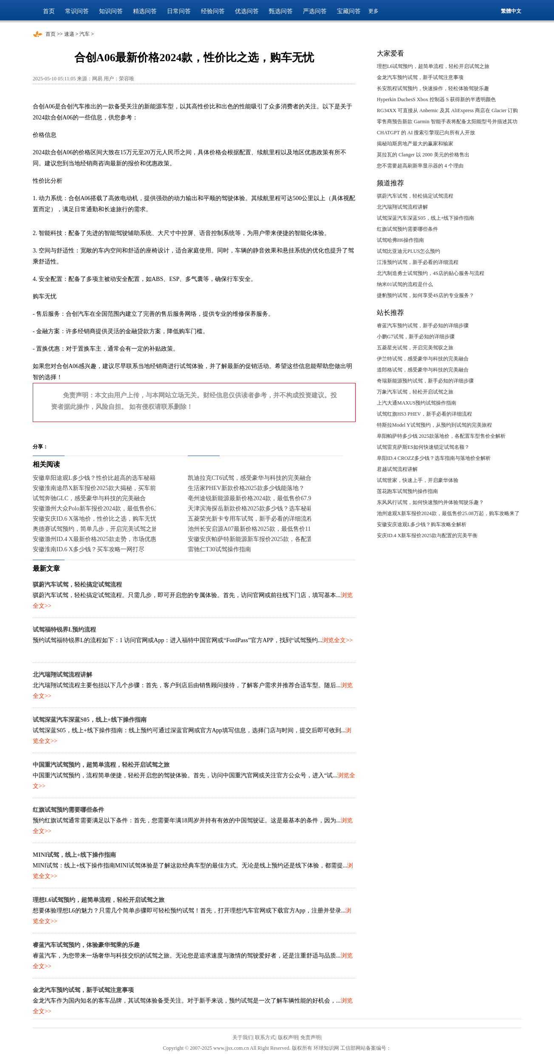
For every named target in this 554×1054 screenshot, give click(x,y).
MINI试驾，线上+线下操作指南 (74, 855)
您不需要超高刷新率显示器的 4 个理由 (420, 166)
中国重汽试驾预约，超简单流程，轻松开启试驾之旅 (101, 765)
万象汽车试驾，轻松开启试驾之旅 (415, 392)
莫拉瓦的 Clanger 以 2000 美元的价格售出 (423, 155)
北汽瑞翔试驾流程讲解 (62, 675)
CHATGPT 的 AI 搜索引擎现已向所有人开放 (426, 133)
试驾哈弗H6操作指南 (400, 240)
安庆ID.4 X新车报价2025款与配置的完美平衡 (427, 535)
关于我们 (242, 1037)
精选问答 (145, 11)
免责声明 (310, 1037)
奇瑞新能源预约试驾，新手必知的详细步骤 (425, 381)
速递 (69, 34)
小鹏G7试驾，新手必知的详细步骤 (416, 337)
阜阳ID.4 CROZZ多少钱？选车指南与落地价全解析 (434, 458)
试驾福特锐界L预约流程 (64, 629)
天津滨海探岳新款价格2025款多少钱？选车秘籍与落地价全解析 (271, 508)
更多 (373, 11)
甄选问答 (281, 11)
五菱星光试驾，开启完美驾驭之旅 (415, 348)
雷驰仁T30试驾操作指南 (219, 549)
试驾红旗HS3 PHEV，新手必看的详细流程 (424, 414)
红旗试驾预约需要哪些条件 (68, 810)
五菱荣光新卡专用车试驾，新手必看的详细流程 (250, 519)
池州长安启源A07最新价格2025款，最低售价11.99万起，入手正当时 (277, 529)
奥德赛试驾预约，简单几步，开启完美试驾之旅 (95, 529)
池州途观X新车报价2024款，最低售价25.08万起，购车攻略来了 (448, 513)
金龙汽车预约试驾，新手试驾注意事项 (83, 990)
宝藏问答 (349, 11)
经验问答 (213, 11)
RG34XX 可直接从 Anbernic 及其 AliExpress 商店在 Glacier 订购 (447, 110)
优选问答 (247, 11)
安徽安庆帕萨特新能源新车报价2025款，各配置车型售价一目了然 (274, 539)
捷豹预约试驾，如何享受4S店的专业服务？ (425, 295)
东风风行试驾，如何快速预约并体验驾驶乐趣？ (430, 502)
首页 (49, 11)
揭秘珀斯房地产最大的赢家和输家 (415, 144)
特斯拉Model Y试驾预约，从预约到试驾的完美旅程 (434, 425)
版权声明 (288, 1037)
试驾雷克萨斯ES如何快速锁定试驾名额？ (423, 447)
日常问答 (179, 11)
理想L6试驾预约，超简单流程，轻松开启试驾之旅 (98, 900)
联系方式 (265, 1037)
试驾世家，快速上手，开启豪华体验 (417, 480)
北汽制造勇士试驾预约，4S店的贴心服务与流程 (430, 273)
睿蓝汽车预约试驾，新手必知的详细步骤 (423, 326)
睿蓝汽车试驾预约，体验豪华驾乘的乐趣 (86, 945)
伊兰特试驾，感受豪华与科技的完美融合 (423, 359)
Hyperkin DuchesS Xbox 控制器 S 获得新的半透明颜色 (436, 99)
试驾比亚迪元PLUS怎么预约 (408, 251)
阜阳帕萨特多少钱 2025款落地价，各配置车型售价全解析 (441, 436)
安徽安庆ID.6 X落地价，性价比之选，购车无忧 (94, 519)
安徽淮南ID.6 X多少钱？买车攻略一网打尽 (88, 549)
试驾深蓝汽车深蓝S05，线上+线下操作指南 (90, 720)
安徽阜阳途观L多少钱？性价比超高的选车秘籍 (94, 478)
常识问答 (77, 11)
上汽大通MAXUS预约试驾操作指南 (416, 403)
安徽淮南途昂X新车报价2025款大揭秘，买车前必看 (100, 488)
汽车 (84, 34)
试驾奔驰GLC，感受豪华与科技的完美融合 (89, 498)
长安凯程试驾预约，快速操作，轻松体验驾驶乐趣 (433, 88)
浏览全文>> (337, 640)
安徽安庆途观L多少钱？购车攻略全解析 (421, 524)
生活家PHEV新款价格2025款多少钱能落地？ (246, 488)
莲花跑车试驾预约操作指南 (407, 491)
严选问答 (315, 11)
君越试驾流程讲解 (397, 469)
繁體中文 (511, 11)
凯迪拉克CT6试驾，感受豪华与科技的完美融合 (249, 478)
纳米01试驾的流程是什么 (405, 284)
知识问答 (111, 11)
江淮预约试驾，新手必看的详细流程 (417, 262)
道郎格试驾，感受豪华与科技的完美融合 (423, 370)
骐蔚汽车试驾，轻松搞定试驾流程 (77, 584)
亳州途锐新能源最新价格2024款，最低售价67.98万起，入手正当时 (275, 498)
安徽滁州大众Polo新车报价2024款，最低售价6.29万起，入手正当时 (121, 508)
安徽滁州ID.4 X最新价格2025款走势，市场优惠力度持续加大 (112, 539)
